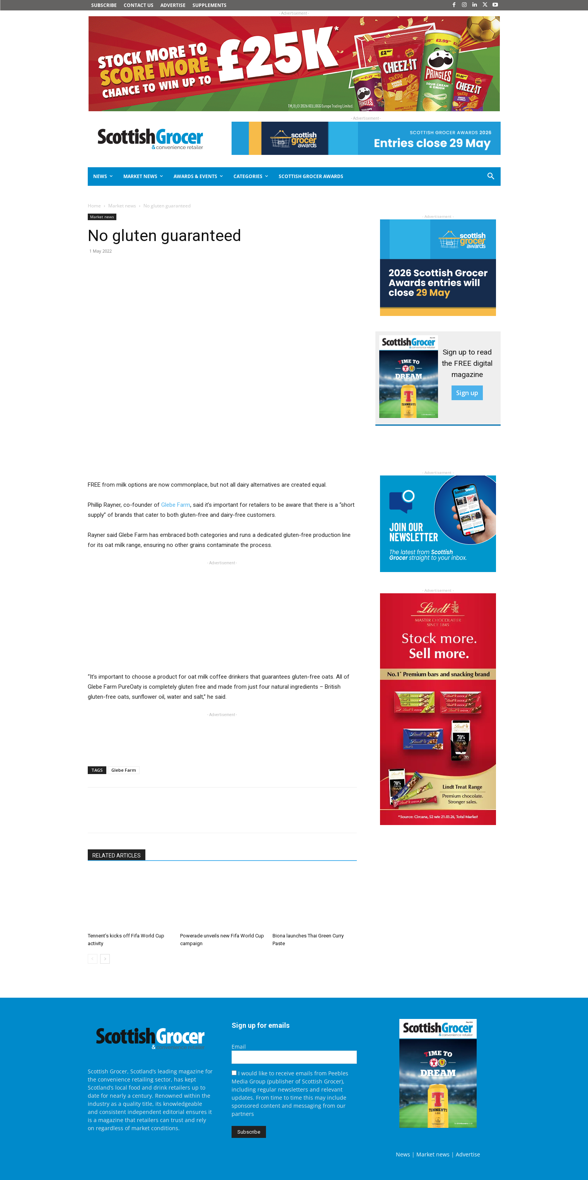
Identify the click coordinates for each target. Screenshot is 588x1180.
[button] (463, 176)
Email (239, 1046)
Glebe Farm (175, 504)
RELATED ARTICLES (116, 855)
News (403, 1154)
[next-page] (105, 959)
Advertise (468, 1154)
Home (94, 205)
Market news (122, 205)
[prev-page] (92, 959)
